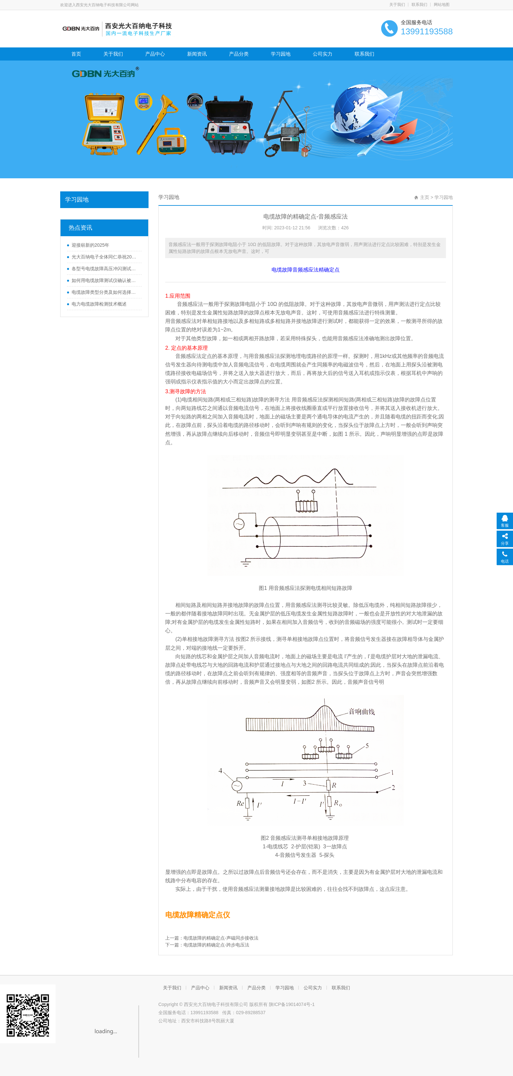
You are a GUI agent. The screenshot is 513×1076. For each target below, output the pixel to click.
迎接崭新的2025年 (90, 245)
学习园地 (281, 54)
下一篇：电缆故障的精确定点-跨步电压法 (207, 944)
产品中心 (155, 54)
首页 (76, 54)
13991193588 (204, 1012)
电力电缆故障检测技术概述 (99, 304)
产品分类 (239, 54)
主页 (424, 197)
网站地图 (442, 4)
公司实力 (322, 54)
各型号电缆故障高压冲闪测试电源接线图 (105, 268)
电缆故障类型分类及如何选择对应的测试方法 (105, 292)
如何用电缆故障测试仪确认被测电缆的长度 (105, 280)
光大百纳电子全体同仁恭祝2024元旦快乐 (105, 256)
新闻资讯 (197, 54)
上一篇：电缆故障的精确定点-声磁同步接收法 (211, 938)
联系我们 (419, 4)
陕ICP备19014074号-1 (292, 1004)
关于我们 (397, 4)
